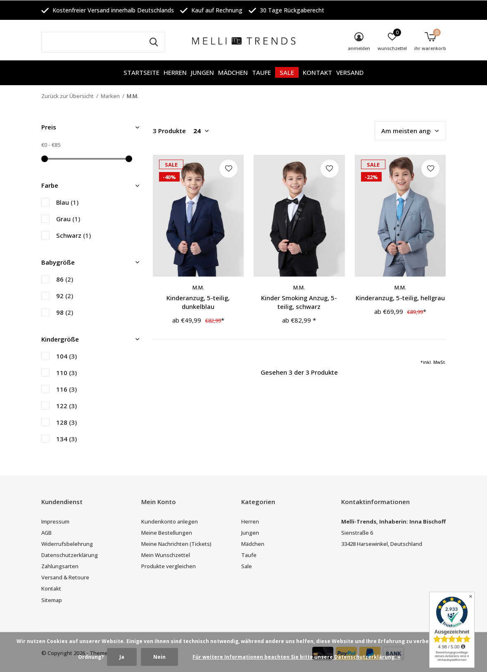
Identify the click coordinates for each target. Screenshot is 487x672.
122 (66, 406)
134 (66, 439)
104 (66, 356)
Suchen (153, 42)
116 (66, 389)
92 (64, 296)
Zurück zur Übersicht (67, 96)
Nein (159, 656)
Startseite (141, 72)
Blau (67, 202)
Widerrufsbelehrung (67, 544)
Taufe (261, 72)
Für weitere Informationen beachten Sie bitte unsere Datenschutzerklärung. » (296, 656)
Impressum (55, 521)
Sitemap (51, 600)
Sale (287, 72)
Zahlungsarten (59, 566)
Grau (68, 219)
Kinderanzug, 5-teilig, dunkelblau (198, 302)
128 (66, 422)
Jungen (202, 72)
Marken (110, 96)
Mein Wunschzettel (165, 555)
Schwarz (73, 235)
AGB (46, 532)
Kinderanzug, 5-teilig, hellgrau (400, 298)
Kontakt (317, 72)
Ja (121, 656)
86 (64, 279)
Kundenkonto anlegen (169, 521)
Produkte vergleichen (168, 566)
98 (64, 312)
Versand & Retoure (65, 577)
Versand (349, 72)
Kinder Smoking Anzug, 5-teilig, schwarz (299, 302)
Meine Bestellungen (166, 532)
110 (66, 372)
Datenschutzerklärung (69, 555)
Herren (175, 72)
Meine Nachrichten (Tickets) (176, 544)
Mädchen (233, 72)
